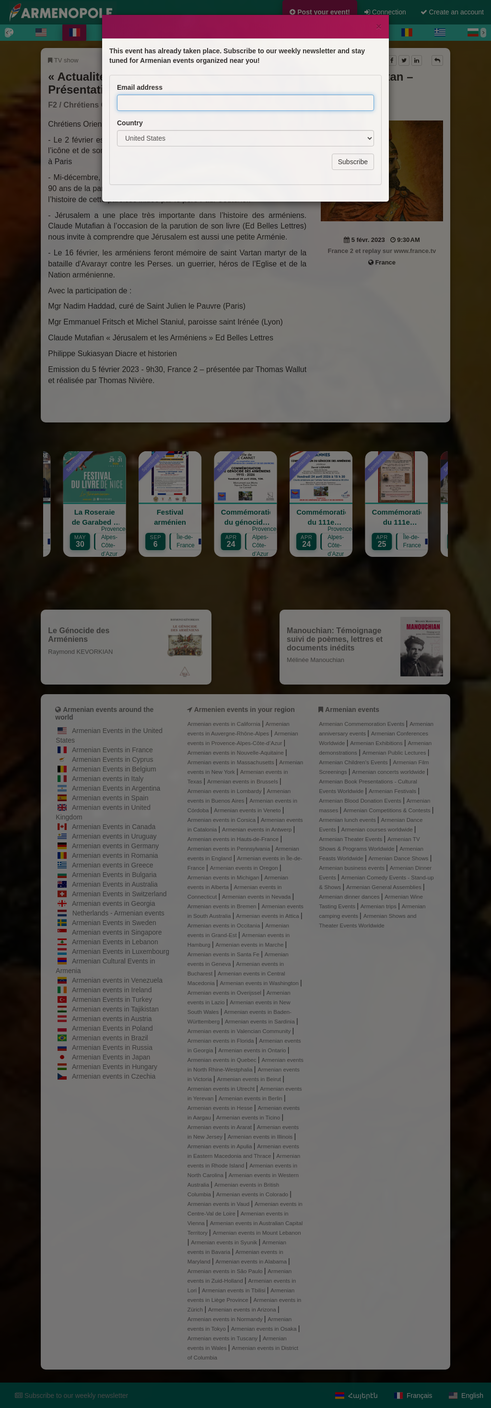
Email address (140, 44)
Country (130, 80)
